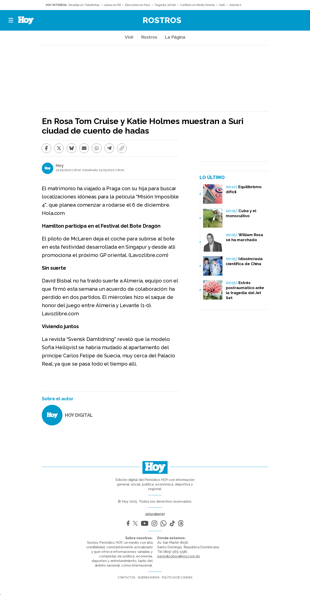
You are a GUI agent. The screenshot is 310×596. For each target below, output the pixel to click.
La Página (175, 37)
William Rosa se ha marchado (244, 237)
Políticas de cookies (177, 577)
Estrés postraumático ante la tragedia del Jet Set (245, 290)
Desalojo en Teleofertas (84, 5)
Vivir (129, 37)
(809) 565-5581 (175, 552)
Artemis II (235, 5)
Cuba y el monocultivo (241, 213)
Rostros (162, 20)
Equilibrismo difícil (244, 189)
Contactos (126, 577)
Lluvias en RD (112, 5)
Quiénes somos (148, 577)
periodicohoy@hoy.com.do (178, 556)
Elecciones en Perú (137, 5)
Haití (222, 5)
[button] (11, 20)
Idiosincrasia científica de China (244, 261)
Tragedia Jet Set (165, 5)
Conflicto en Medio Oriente (197, 5)
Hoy (60, 165)
